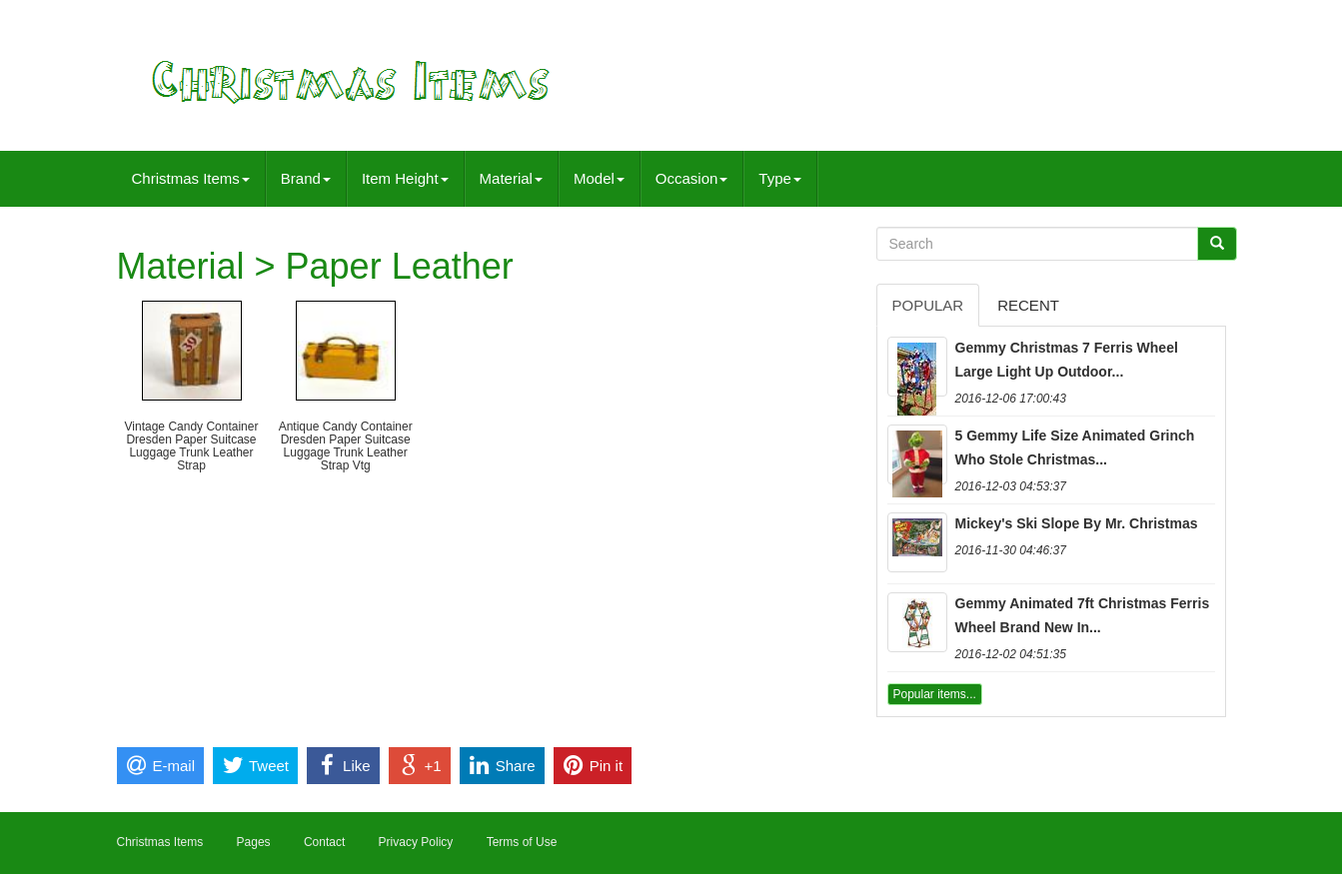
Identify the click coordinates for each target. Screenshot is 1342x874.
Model (599, 178)
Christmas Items (191, 178)
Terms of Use (522, 842)
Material (511, 178)
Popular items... (934, 694)
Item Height (405, 178)
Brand (306, 178)
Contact (324, 842)
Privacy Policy (416, 842)
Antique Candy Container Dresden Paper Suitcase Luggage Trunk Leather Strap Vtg (346, 446)
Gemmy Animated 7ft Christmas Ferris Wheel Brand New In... (1082, 615)
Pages (254, 842)
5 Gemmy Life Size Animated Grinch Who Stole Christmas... (1075, 447)
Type (779, 178)
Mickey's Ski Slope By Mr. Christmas (1076, 523)
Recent (1028, 305)
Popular (928, 305)
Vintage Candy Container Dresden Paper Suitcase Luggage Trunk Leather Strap (192, 446)
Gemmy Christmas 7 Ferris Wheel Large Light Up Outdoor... (1066, 360)
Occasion (692, 178)
